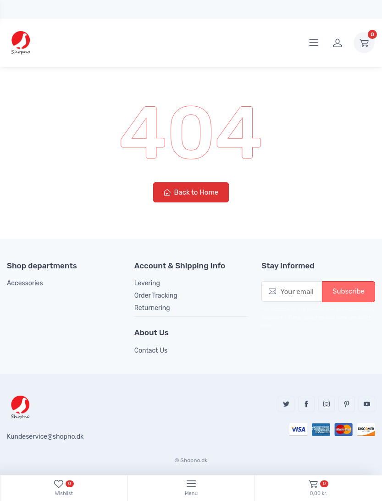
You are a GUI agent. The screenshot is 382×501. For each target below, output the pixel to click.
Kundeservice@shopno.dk (45, 437)
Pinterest (346, 404)
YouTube (367, 404)
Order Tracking (155, 296)
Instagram (326, 404)
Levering (147, 283)
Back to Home (191, 192)
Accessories (25, 283)
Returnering (152, 308)
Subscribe (348, 291)
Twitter (286, 404)
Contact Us (150, 350)
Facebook (306, 404)
